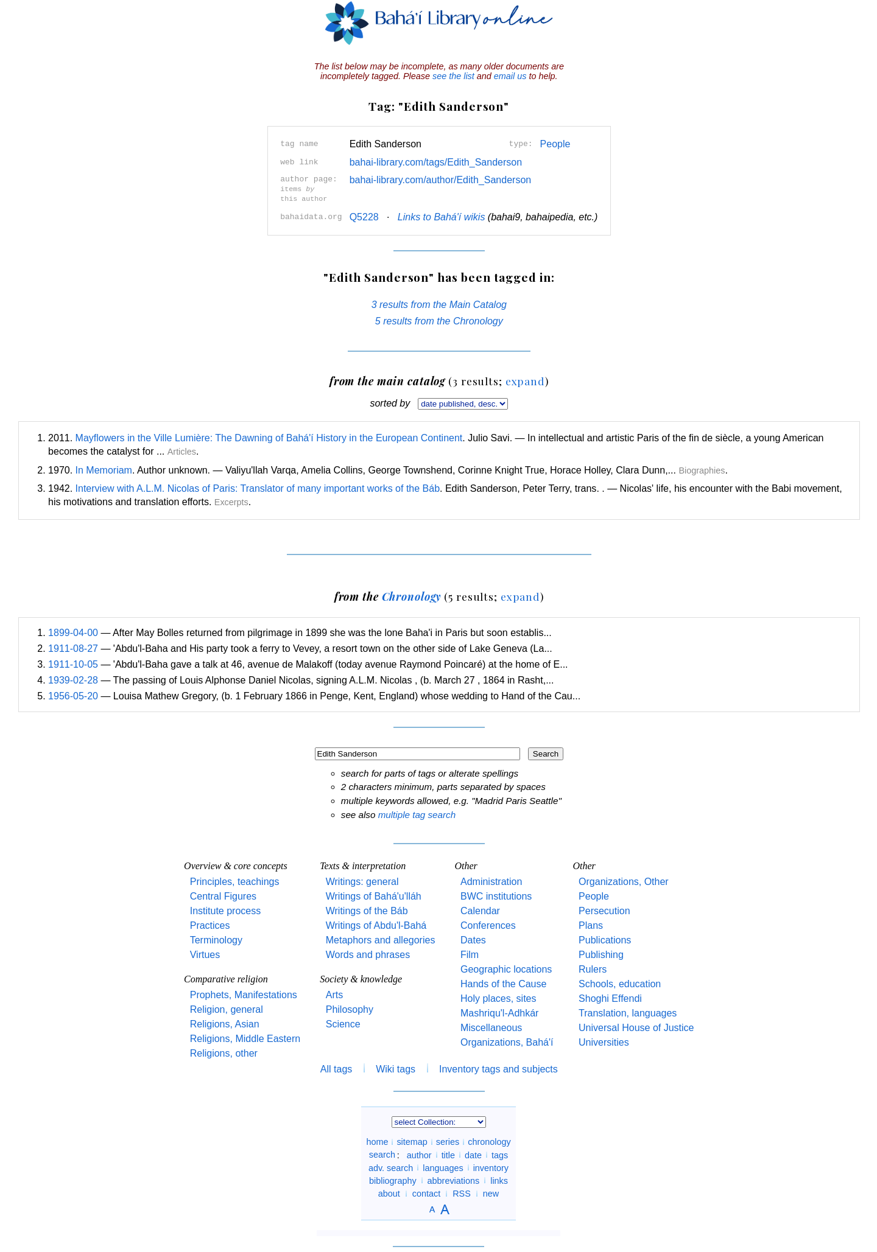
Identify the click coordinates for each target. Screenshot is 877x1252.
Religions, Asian (224, 1023)
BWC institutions (496, 895)
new (491, 1192)
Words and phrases (368, 953)
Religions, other (224, 1052)
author (419, 1153)
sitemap (411, 1140)
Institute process (225, 909)
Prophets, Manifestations (243, 993)
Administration (491, 880)
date (473, 1153)
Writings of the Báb (367, 909)
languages (443, 1166)
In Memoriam (104, 469)
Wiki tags (395, 1068)
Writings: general (362, 880)
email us (510, 76)
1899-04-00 (73, 631)
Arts (334, 993)
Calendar (480, 909)
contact (426, 1192)
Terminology (216, 939)
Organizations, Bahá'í (506, 1041)
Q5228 (364, 216)
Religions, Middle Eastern (245, 1037)
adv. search (390, 1166)
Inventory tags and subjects (498, 1068)
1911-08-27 (73, 647)
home (377, 1140)
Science (343, 1023)
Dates (473, 939)
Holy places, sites (498, 997)
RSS (462, 1192)
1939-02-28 (73, 679)
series (447, 1140)
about (389, 1192)
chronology (489, 1140)
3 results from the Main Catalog (439, 303)
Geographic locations (506, 968)
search (382, 1153)
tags (499, 1153)
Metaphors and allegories (380, 939)
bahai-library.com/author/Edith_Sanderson (441, 180)
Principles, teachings (235, 880)
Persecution (604, 909)
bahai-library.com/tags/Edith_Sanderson (436, 162)
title (448, 1153)
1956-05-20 (73, 695)
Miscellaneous (491, 1026)
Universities (604, 1041)
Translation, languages (628, 1012)
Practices (210, 924)
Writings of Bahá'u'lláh (373, 895)
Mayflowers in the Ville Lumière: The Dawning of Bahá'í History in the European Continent (269, 437)
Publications (605, 939)
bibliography (393, 1179)
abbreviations (454, 1179)
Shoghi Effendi (610, 997)
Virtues (205, 953)
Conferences (488, 924)
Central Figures (223, 895)
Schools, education (620, 982)
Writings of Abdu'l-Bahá (376, 924)
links (499, 1179)
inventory (491, 1166)
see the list (453, 76)
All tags (336, 1068)
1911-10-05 (73, 663)
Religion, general (226, 1008)
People (555, 144)
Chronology (412, 595)
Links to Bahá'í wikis (441, 216)
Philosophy (349, 1008)
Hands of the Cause (503, 982)
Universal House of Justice (636, 1026)
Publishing (601, 953)
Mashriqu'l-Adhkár (499, 1012)
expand (525, 379)
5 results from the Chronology (439, 320)
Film (469, 953)
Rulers (593, 968)
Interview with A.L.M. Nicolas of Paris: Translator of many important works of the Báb (258, 487)
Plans (591, 924)
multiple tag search (417, 813)
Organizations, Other (624, 880)
